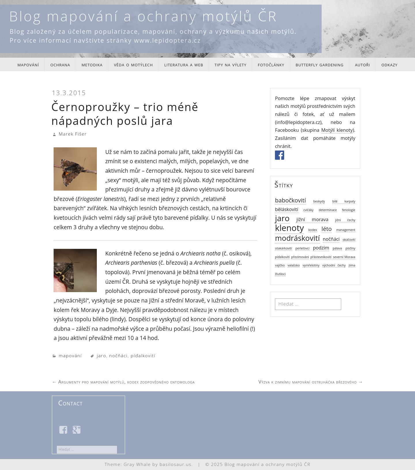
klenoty (289, 228)
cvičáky (308, 210)
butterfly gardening (320, 64)
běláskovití (286, 209)
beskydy (319, 201)
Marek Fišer (73, 134)
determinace (328, 210)
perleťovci (302, 248)
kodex (312, 230)
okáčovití (349, 240)
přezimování (300, 257)
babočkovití (290, 200)
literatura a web (183, 64)
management (345, 230)
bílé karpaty (343, 201)
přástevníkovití (320, 257)
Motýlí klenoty (337, 130)
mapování (28, 64)
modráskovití (297, 238)
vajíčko (280, 265)
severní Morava (344, 257)
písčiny (350, 248)
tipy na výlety (230, 64)
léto (327, 229)
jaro (101, 356)
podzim (321, 248)
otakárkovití (283, 248)
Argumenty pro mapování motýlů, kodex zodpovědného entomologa (123, 382)
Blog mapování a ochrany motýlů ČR (143, 16)
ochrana (60, 64)
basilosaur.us (176, 464)
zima (351, 265)
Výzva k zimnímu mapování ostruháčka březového (311, 382)
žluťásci (280, 274)
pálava (337, 248)
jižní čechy (345, 220)
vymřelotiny (311, 265)
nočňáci (118, 356)
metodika (92, 64)
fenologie (348, 210)
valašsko (294, 265)
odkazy (389, 64)
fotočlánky (271, 64)
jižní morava (312, 219)
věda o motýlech (133, 64)
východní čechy (334, 265)
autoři (362, 64)
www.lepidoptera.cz (167, 40)
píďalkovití (143, 356)
